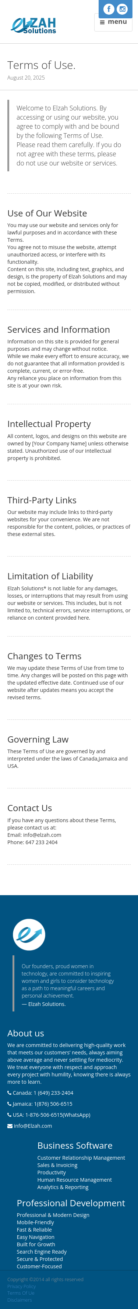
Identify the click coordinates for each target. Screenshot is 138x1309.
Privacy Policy (21, 1286)
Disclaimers (19, 1300)
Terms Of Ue (21, 1293)
